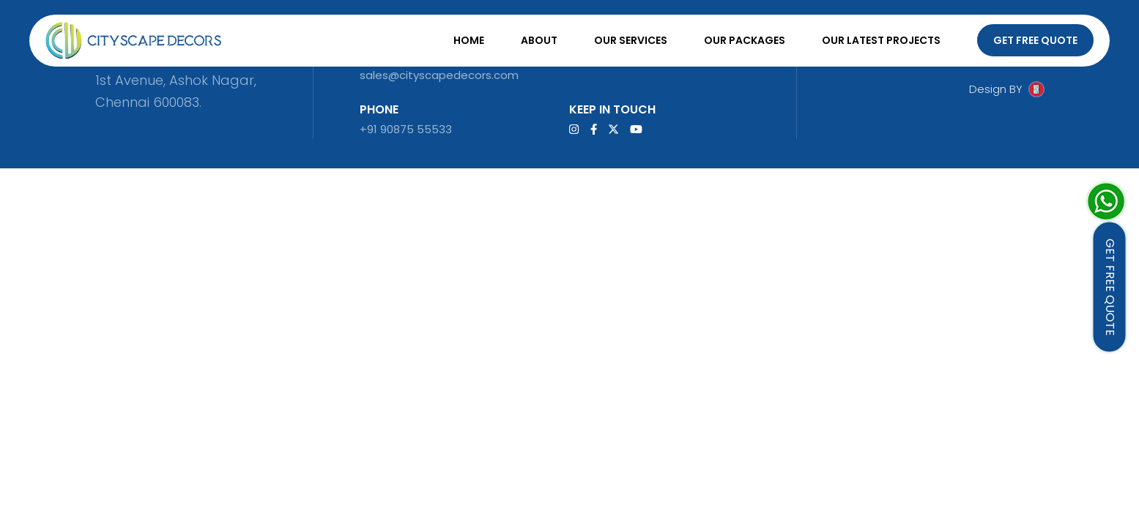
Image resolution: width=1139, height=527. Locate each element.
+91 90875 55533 (406, 129)
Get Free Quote (1035, 40)
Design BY (996, 89)
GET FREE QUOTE (1110, 287)
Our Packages (744, 40)
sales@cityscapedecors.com (439, 75)
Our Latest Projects (881, 40)
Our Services (630, 40)
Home (468, 40)
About (539, 40)
